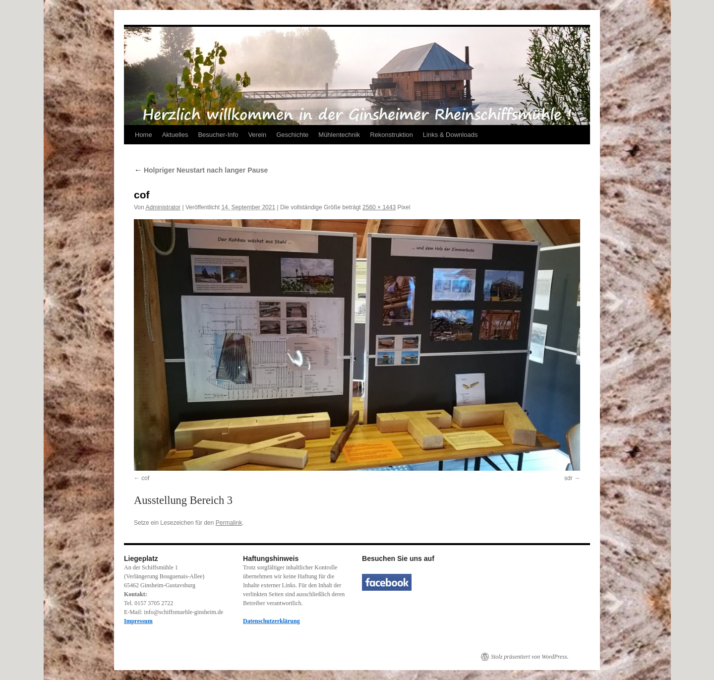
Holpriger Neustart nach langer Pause (201, 170)
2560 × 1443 (379, 207)
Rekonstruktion (391, 134)
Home (143, 134)
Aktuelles (175, 134)
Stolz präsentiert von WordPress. (530, 656)
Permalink (229, 522)
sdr (568, 478)
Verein (257, 134)
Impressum (138, 621)
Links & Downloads (450, 134)
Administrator (162, 207)
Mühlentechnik (339, 134)
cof (145, 478)
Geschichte (292, 134)
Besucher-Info (218, 134)
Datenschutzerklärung (271, 621)
